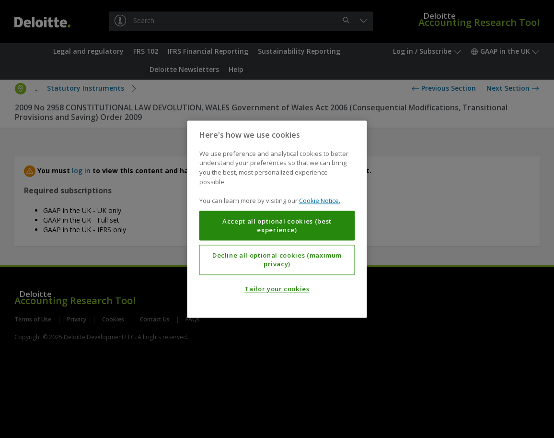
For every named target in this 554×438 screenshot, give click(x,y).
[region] (277, 219)
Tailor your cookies (276, 288)
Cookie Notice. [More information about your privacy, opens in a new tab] (319, 200)
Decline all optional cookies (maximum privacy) (277, 259)
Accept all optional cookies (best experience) (277, 225)
